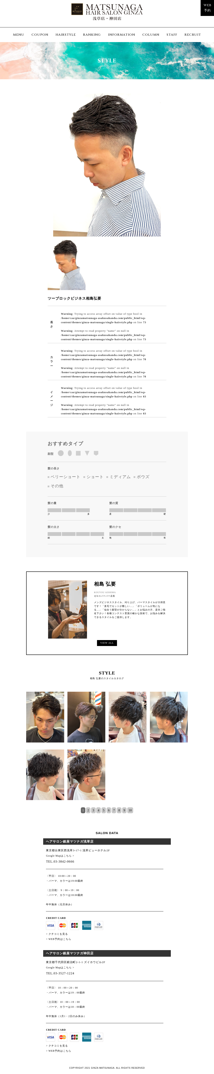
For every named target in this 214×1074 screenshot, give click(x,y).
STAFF (172, 35)
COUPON (39, 35)
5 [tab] (103, 810)
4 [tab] (98, 810)
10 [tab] (130, 810)
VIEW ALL (107, 643)
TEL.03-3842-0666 (60, 861)
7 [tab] (114, 810)
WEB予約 (207, 8)
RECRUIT (192, 35)
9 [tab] (124, 810)
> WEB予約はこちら (58, 939)
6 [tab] (109, 810)
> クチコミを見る (57, 934)
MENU (18, 35)
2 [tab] (88, 810)
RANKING (92, 35)
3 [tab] (93, 810)
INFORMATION (121, 35)
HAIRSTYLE (66, 35)
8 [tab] (119, 810)
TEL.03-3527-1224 (60, 973)
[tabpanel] (107, 749)
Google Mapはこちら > (60, 855)
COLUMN (150, 35)
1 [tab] (83, 810)
